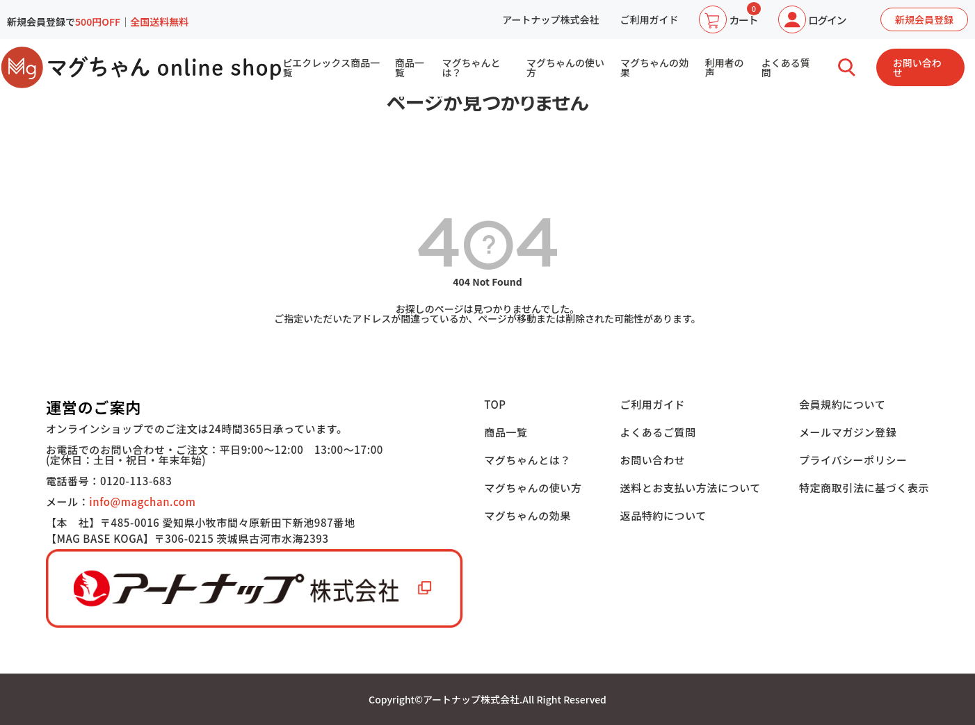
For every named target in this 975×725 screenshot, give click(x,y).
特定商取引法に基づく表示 (864, 487)
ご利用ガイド (649, 19)
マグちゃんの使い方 (565, 67)
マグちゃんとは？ (471, 67)
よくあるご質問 (658, 432)
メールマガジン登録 (847, 432)
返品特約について (663, 515)
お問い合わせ (917, 67)
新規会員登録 (924, 19)
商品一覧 (409, 67)
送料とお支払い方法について (690, 487)
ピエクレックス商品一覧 (331, 67)
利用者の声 (723, 67)
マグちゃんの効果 (654, 67)
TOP (495, 404)
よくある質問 (786, 67)
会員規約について (842, 404)
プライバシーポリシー (853, 460)
